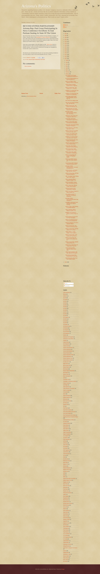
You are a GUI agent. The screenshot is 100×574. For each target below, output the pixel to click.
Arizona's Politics (36, 6)
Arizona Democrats (67, 349)
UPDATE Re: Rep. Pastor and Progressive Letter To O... (71, 116)
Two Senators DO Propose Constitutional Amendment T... (71, 76)
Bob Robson (65, 372)
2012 (66, 56)
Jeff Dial (64, 441)
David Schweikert (66, 395)
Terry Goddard (66, 526)
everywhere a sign (67, 554)
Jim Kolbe (65, 446)
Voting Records (66, 546)
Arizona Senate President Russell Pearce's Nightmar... (71, 85)
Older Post (57, 93)
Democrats (65, 399)
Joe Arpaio (65, 448)
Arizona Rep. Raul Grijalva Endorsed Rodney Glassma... (71, 146)
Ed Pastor (65, 402)
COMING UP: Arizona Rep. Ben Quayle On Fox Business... (71, 94)
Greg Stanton (66, 426)
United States (66, 542)
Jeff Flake (65, 442)
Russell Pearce (66, 501)
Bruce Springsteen (67, 376)
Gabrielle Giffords (66, 423)
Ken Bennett (65, 458)
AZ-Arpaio (65, 299)
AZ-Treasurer (66, 329)
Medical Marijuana (67, 467)
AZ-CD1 (27, 59)
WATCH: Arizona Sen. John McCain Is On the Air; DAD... (71, 226)
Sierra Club (65, 515)
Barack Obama (66, 367)
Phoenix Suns (66, 490)
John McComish (66, 453)
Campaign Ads (66, 379)
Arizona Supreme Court (68, 358)
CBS (64, 377)
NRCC (64, 476)
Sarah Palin (65, 512)
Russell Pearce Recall (67, 503)
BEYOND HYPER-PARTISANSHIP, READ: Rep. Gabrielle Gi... (71, 199)
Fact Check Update (67, 413)
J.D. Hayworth (66, 435)
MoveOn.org (65, 471)
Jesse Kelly (65, 444)
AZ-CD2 (65, 303)
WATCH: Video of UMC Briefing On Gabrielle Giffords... (71, 207)
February (68, 71)
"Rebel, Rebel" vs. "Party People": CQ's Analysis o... (71, 232)
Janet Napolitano (66, 439)
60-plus (64, 294)
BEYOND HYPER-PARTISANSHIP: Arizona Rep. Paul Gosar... (70, 112)
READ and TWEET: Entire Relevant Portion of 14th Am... (71, 82)
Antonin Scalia (66, 345)
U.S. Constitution (66, 533)
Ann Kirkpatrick (66, 343)
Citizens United (66, 383)
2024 (66, 33)
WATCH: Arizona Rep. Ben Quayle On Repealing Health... (70, 156)
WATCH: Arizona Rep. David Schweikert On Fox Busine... (71, 122)
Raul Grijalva (65, 496)
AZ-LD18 (65, 320)
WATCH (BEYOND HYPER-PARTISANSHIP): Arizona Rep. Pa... (71, 97)
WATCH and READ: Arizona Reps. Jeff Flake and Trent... (71, 183)
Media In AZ (65, 464)
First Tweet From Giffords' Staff (71, 100)
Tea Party (65, 524)
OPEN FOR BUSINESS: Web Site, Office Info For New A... (71, 252)
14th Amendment (66, 292)
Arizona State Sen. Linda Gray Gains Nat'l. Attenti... (71, 128)
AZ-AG (64, 297)
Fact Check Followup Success (69, 411)
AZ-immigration (66, 333)
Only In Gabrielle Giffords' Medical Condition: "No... (70, 180)
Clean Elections (66, 386)
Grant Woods (66, 425)
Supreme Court (66, 523)
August (67, 60)
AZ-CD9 (65, 315)
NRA (64, 474)
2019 (66, 43)
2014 (66, 52)
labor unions (65, 559)
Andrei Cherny (66, 342)
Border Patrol (66, 374)
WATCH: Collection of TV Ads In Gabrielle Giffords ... (71, 223)
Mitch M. (66, 25)
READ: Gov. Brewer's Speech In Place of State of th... (71, 192)
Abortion (65, 335)
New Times (65, 483)
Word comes (49, 44)
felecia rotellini (66, 556)
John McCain (65, 451)
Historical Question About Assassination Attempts (70, 189)
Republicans (65, 498)
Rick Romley (65, 499)
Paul (65, 27)
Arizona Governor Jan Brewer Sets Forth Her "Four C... (71, 171)
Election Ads (65, 404)
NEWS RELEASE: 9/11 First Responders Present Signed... (72, 109)
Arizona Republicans (67, 356)
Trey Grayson (66, 531)
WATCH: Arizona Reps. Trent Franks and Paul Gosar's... (71, 235)
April (67, 68)
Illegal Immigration (67, 434)
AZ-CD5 (65, 308)
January (67, 73)
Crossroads (65, 392)
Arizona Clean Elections (68, 347)
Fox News (65, 421)
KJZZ (64, 457)
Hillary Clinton (66, 430)
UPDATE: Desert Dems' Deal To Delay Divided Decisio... (71, 143)
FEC (64, 406)
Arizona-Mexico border (67, 359)
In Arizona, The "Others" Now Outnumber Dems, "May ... (71, 134)
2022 (66, 37)
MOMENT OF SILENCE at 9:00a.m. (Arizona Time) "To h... (71, 213)
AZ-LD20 (65, 322)
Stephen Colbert (66, 519)
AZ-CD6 (65, 310)
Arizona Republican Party (68, 354)
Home (41, 93)
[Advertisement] (40, 81)
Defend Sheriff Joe (67, 397)
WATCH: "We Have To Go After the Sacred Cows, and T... (71, 131)
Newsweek (65, 487)
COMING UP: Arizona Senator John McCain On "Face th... (71, 137)
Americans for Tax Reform (68, 338)
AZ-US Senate (66, 331)
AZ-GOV (65, 319)
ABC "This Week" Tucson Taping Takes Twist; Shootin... (71, 177)
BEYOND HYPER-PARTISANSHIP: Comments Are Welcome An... (71, 167)
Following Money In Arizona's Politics (70, 416)
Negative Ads (66, 482)
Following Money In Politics (68, 419)
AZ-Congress (66, 317)
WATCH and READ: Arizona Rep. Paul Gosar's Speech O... (71, 160)
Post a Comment (28, 66)
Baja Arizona (65, 363)
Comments (66, 285)
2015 (66, 50)
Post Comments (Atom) (31, 96)
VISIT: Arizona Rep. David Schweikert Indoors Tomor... (71, 149)
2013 (66, 54)
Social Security (66, 517)
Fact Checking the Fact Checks (69, 415)
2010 (66, 262)
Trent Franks (65, 530)
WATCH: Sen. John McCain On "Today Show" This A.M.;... (71, 245)
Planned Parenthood (67, 492)
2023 (66, 35)
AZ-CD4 (65, 306)
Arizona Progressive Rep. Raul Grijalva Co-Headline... (71, 140)
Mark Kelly (65, 462)
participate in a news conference (43, 37)
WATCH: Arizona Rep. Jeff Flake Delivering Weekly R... (71, 174)
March (67, 69)
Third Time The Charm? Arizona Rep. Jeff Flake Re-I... (71, 103)
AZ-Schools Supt (66, 326)
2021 (66, 39)
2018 (66, 45)
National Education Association (69, 478)
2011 (66, 58)
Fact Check (65, 408)
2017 (66, 47)
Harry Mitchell (66, 428)
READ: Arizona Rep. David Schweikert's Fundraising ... (71, 152)
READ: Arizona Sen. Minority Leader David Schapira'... (71, 186)
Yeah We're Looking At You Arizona (70, 547)
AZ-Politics (65, 324)
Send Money (65, 514)
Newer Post (24, 93)
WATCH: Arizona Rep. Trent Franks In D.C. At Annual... (71, 88)
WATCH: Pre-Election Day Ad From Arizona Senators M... (71, 220)
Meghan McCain (66, 469)
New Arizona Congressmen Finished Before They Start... (71, 255)
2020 (66, 41)
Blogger (63, 569)
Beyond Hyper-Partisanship (34, 59)
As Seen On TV (66, 361)
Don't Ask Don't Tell (67, 400)
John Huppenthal (66, 450)
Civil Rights (65, 384)
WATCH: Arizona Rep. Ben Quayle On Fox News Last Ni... (71, 238)
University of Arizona (67, 544)
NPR (64, 473)
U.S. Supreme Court (67, 537)
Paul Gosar (42, 59)
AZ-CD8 (65, 313)
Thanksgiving (66, 528)
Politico (64, 494)
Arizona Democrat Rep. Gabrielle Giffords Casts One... (70, 249)
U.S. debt (65, 539)
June (67, 64)
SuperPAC (65, 521)
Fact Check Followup (67, 409)
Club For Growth (66, 390)
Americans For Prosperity (68, 336)
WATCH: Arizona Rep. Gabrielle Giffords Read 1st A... (71, 242)
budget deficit (66, 552)
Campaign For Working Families (69, 381)
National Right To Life (67, 480)
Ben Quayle (65, 368)
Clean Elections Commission (69, 388)
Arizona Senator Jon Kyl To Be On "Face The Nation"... (71, 217)
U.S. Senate (65, 535)
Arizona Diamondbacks (67, 351)
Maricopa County (66, 460)
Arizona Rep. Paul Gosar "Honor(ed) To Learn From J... (71, 119)
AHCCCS (65, 296)
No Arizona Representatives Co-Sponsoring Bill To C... (71, 79)
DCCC (64, 393)
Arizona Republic (66, 352)
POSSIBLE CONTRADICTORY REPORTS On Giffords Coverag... (71, 203)
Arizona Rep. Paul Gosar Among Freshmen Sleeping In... (71, 125)
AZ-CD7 (65, 312)
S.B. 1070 (65, 506)
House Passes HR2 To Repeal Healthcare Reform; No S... (71, 164)
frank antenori (66, 557)
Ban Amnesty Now (67, 365)
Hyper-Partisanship (67, 432)
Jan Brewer (65, 437)
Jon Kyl (64, 455)
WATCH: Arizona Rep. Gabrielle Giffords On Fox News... (71, 229)
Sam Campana (66, 510)
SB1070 (64, 508)
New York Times (66, 485)
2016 (66, 49)
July (67, 62)
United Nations (66, 540)
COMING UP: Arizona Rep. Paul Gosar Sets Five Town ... (71, 91)
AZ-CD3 (65, 304)
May (67, 66)
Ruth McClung (66, 505)
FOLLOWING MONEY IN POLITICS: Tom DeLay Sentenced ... (70, 195)
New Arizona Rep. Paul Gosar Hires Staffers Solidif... (71, 258)
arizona (64, 550)
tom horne (65, 561)
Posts (65, 283)
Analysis (65, 340)
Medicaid (65, 466)
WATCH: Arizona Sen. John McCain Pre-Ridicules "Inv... (71, 106)
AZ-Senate (65, 327)
